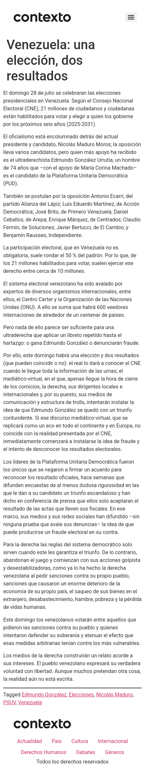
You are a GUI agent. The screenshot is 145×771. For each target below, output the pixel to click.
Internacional (113, 741)
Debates (85, 752)
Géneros (114, 752)
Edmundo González (44, 695)
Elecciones (81, 695)
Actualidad (29, 741)
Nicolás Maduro (114, 695)
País (57, 741)
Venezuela (30, 702)
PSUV (9, 702)
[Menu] (131, 17)
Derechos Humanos (43, 752)
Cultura (80, 741)
